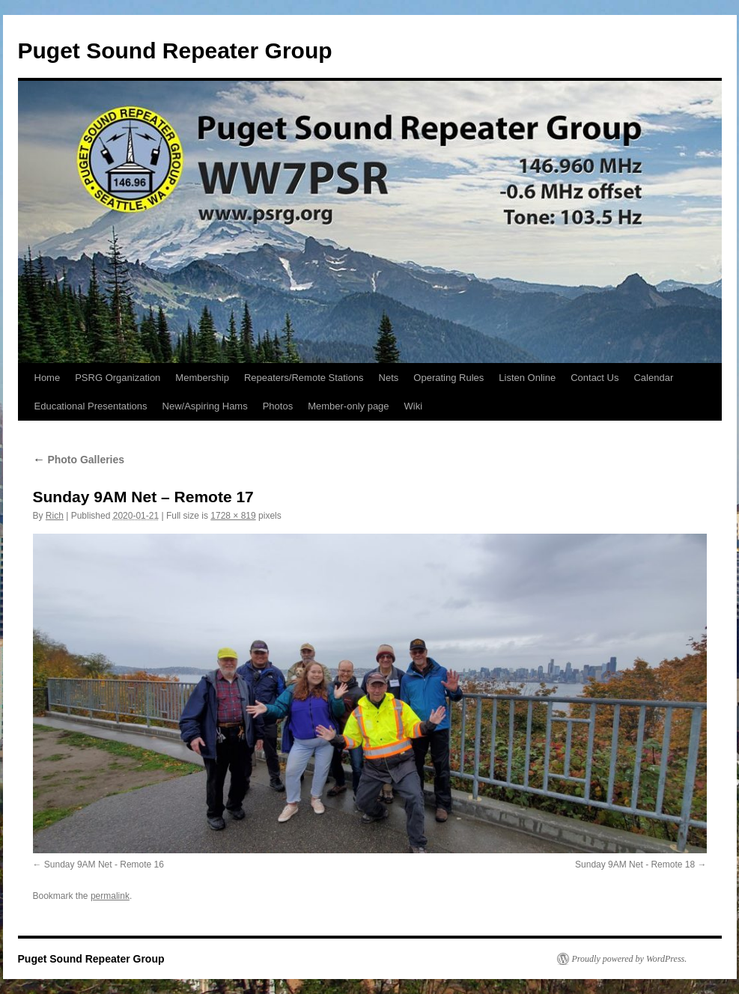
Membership (202, 377)
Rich (55, 515)
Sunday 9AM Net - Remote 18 (635, 864)
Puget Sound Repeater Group (175, 50)
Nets (389, 377)
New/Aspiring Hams (205, 406)
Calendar (653, 377)
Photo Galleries (79, 460)
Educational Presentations (91, 406)
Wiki (413, 406)
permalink (110, 896)
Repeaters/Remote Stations (304, 377)
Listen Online (527, 377)
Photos (278, 406)
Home (47, 377)
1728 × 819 (232, 515)
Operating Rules (448, 377)
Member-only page (348, 406)
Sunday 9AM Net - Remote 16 (104, 864)
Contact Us (594, 377)
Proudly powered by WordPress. (629, 959)
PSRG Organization (117, 377)
